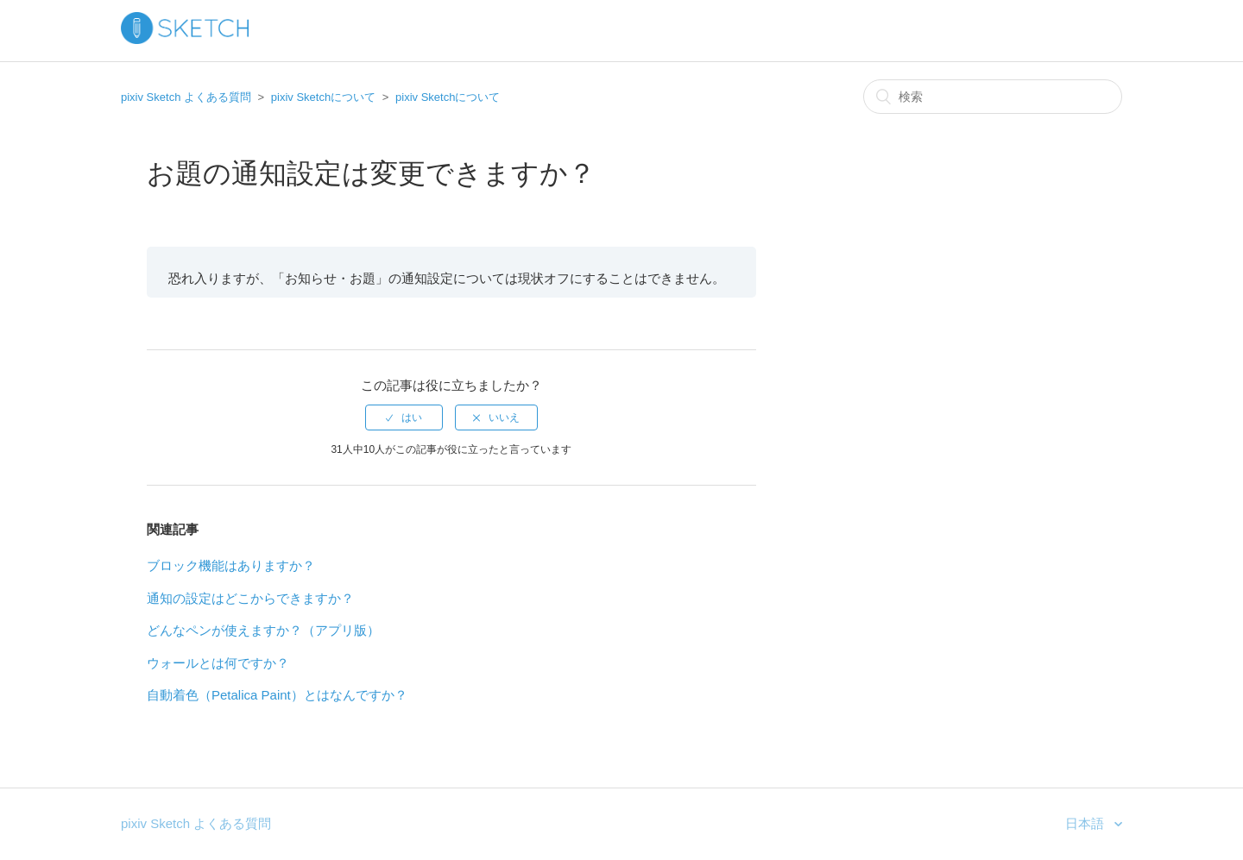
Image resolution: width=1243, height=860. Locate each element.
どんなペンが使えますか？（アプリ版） (263, 630)
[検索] (992, 96)
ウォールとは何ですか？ (218, 663)
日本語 (1086, 823)
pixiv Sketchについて (323, 97)
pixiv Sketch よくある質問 (186, 97)
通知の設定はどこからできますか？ (250, 598)
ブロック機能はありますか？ (231, 565)
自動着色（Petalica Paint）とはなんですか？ (277, 694)
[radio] (404, 417)
